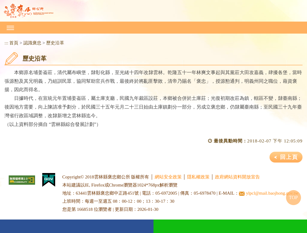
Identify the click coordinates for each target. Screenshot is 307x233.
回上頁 (289, 157)
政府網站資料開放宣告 (237, 177)
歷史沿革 (55, 42)
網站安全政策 (168, 177)
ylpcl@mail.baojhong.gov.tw (268, 193)
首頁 (13, 42)
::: (6, 42)
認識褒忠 (32, 42)
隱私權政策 (198, 177)
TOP (293, 197)
